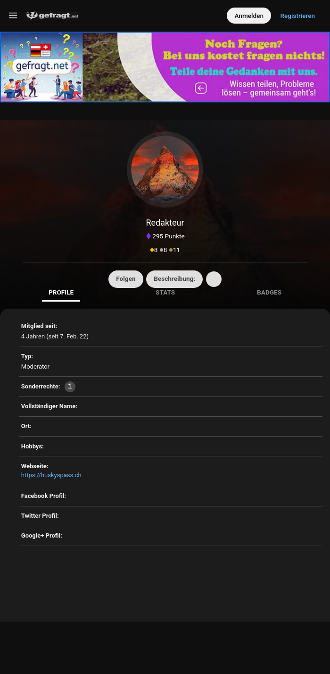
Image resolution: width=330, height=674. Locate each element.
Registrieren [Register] (297, 15)
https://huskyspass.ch (51, 475)
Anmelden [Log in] (249, 15)
